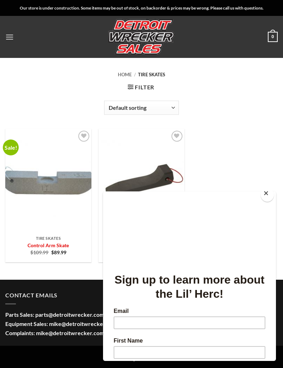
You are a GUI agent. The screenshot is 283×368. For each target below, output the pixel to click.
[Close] (267, 195)
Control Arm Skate (48, 245)
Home (125, 74)
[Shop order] (141, 108)
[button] (9, 37)
